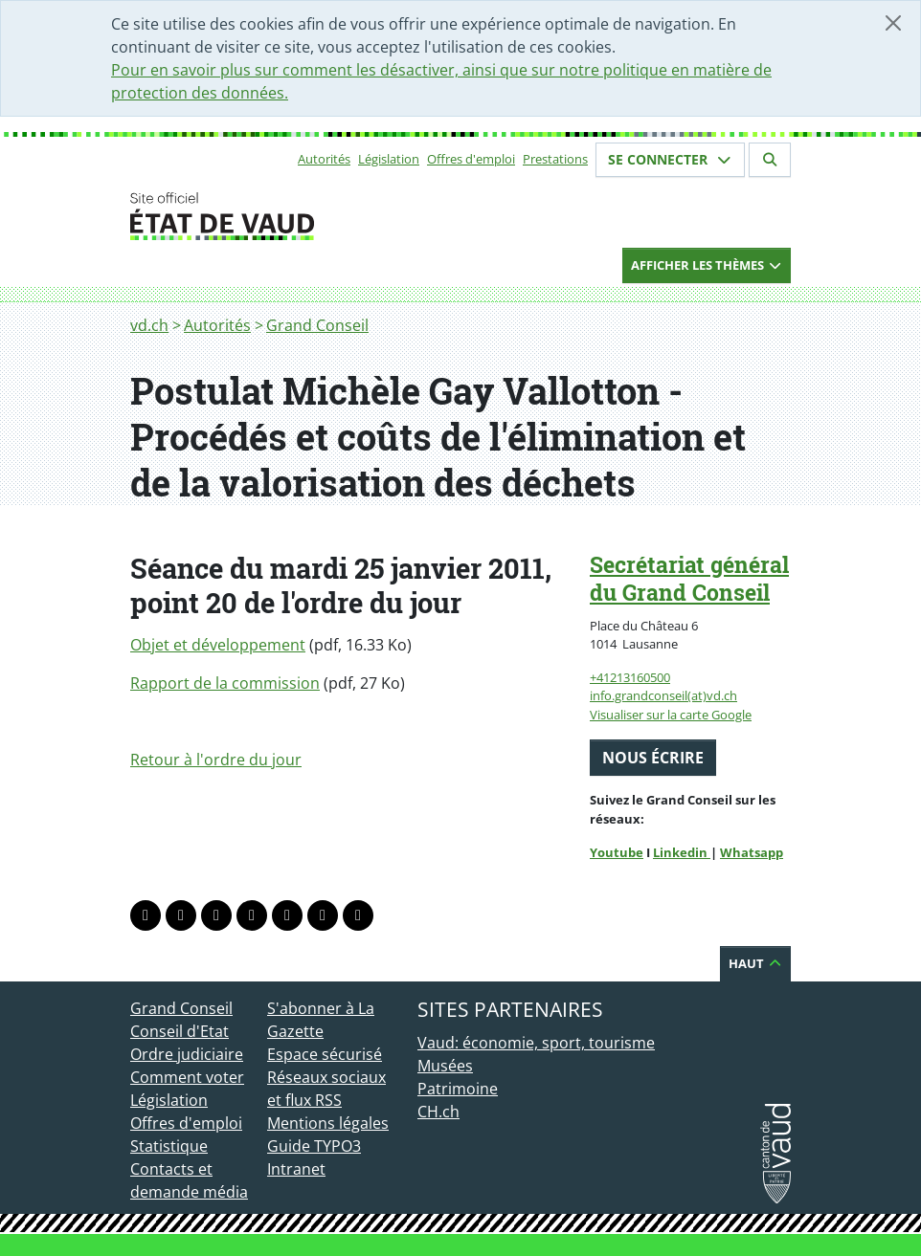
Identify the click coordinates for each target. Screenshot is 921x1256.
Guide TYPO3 (314, 1146)
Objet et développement (217, 644)
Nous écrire (653, 757)
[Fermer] (893, 23)
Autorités (324, 158)
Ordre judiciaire (186, 1054)
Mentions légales (328, 1123)
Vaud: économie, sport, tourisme (536, 1042)
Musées (445, 1065)
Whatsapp (751, 852)
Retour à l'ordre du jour (216, 759)
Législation (388, 158)
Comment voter (187, 1077)
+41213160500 (630, 677)
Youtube (616, 852)
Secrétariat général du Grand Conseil (689, 578)
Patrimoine (457, 1088)
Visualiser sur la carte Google (671, 714)
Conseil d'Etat (179, 1031)
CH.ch (438, 1111)
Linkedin (681, 852)
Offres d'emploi (471, 158)
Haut (755, 963)
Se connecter (670, 159)
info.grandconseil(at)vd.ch (663, 695)
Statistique (169, 1146)
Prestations (555, 158)
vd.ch (149, 325)
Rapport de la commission (225, 683)
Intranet (296, 1168)
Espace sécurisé (324, 1054)
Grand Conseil (317, 325)
